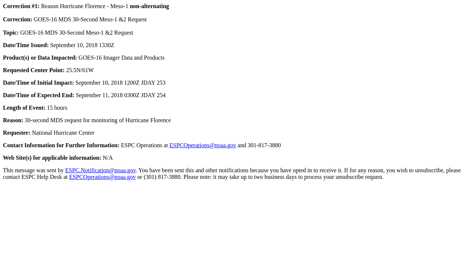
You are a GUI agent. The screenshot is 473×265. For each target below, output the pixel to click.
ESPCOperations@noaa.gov (203, 145)
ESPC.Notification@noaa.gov (100, 170)
